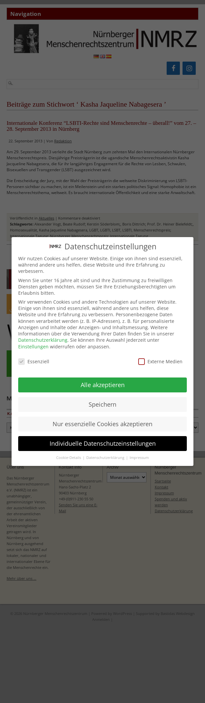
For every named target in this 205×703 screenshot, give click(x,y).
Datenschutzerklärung (42, 336)
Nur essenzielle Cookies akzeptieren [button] (102, 420)
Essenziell (33, 358)
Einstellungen (33, 342)
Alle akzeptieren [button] (103, 381)
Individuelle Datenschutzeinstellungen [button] (103, 439)
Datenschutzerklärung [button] (105, 454)
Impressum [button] (139, 454)
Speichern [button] (102, 400)
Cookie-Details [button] (69, 454)
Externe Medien (160, 358)
